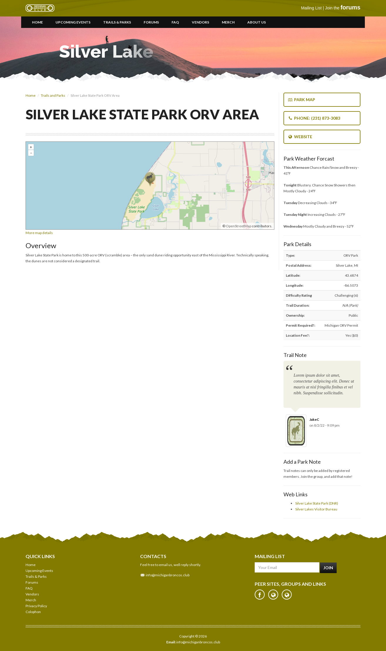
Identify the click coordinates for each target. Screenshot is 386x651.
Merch (228, 22)
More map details (39, 233)
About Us (256, 22)
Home (37, 22)
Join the (342, 8)
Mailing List (311, 8)
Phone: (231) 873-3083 (314, 118)
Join (328, 567)
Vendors (200, 22)
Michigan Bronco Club (40, 8)
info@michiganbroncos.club (167, 575)
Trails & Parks (117, 22)
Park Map (301, 99)
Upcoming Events (73, 22)
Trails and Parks (53, 95)
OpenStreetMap (238, 226)
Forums (151, 22)
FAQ (175, 22)
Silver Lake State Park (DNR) (316, 503)
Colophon (33, 612)
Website (300, 136)
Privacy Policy (36, 606)
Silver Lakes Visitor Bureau (316, 509)
